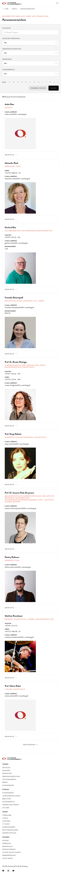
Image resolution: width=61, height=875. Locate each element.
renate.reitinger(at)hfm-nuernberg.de (17, 385)
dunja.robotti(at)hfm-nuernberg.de (17, 444)
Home (6, 9)
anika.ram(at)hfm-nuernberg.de (16, 114)
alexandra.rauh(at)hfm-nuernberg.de (17, 178)
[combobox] (30, 32)
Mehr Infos (11, 155)
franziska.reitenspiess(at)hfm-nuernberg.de (19, 307)
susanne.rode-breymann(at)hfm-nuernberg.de (20, 508)
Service (14, 9)
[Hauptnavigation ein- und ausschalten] (57, 3)
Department (7, 59)
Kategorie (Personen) (11, 38)
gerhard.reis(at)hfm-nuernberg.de (16, 243)
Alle (4, 82)
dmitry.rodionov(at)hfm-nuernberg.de (18, 567)
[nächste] (30, 744)
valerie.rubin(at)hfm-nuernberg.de (16, 696)
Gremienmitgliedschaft (11, 49)
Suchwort (6, 28)
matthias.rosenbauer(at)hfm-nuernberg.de (19, 637)
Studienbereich (8, 69)
